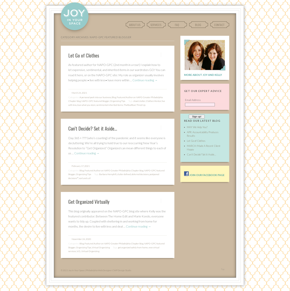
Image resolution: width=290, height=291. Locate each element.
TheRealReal (130, 105)
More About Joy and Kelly (203, 74)
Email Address (193, 99)
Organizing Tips (117, 101)
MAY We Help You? (197, 127)
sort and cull (85, 178)
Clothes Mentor (153, 101)
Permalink (157, 54)
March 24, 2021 (79, 92)
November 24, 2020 (81, 239)
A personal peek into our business (95, 97)
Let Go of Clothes (83, 55)
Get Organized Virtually (88, 201)
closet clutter (139, 101)
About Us (135, 25)
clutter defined (124, 174)
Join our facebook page (204, 175)
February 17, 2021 (81, 166)
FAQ (177, 25)
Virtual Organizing (101, 247)
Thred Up (140, 105)
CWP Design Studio (121, 270)
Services (155, 25)
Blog (198, 25)
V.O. (79, 251)
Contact (219, 25)
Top (222, 269)
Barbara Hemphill (107, 174)
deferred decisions (140, 174)
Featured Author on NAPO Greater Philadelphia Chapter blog (114, 170)
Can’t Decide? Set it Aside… (92, 128)
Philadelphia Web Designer (99, 270)
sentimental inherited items (109, 105)
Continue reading (145, 80)
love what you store (86, 105)
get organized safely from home (133, 247)
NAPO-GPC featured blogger (95, 101)
